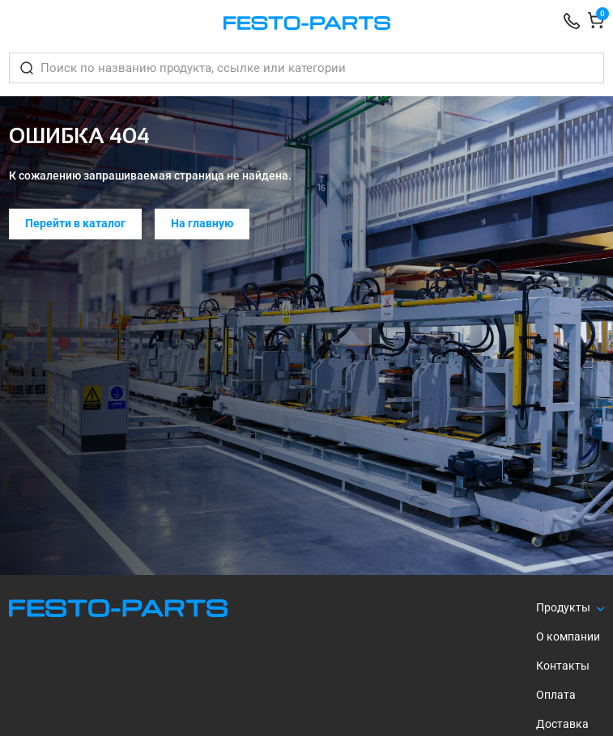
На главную (202, 223)
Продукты (563, 607)
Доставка (562, 723)
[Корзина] (596, 23)
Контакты (563, 665)
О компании (568, 636)
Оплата (556, 694)
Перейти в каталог (75, 223)
